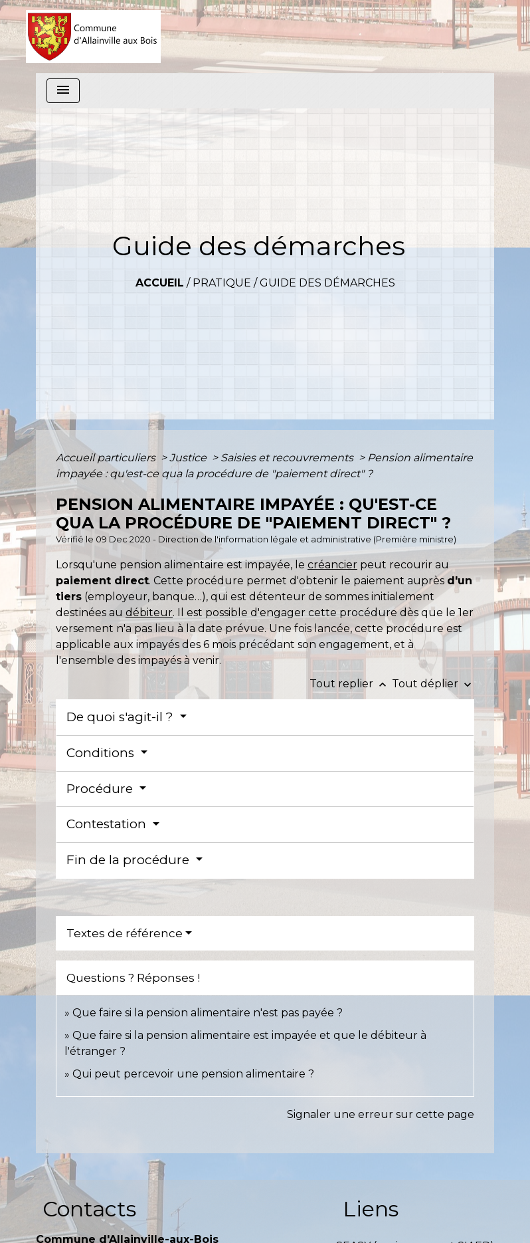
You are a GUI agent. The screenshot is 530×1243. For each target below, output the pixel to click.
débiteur (149, 612)
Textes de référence (124, 933)
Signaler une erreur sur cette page (380, 1114)
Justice (189, 457)
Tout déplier (433, 683)
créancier (332, 564)
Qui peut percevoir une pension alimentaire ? (193, 1074)
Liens (370, 1209)
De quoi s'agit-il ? (121, 717)
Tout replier (350, 683)
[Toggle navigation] (63, 90)
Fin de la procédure (129, 859)
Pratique (222, 283)
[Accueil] (93, 36)
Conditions (101, 752)
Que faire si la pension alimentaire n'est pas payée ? (207, 1012)
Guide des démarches (327, 283)
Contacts (89, 1209)
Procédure (101, 788)
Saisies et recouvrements (288, 457)
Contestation (107, 824)
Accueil (159, 283)
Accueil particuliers (107, 457)
